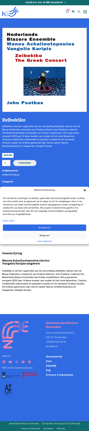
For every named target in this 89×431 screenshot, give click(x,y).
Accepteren (44, 228)
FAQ (48, 370)
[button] (84, 190)
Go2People (74, 424)
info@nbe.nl (52, 346)
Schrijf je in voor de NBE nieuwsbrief (44, 3)
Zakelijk (51, 366)
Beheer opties (8, 220)
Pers (49, 361)
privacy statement (44, 241)
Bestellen (25, 163)
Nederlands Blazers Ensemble (24, 424)
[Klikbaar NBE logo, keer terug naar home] (10, 11)
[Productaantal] (6, 163)
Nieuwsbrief (54, 357)
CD (15, 182)
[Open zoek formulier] (79, 11)
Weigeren (44, 236)
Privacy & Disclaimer (59, 375)
